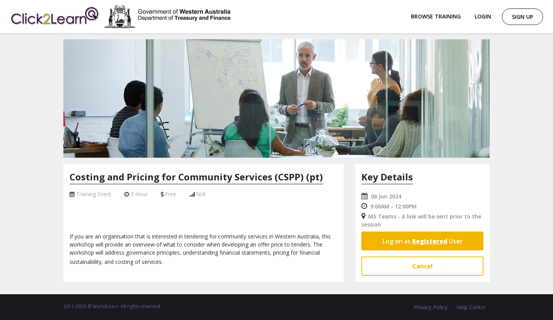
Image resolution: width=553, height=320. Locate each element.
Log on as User (422, 241)
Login (483, 16)
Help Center (471, 307)
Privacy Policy (430, 307)
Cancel (422, 266)
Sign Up (522, 16)
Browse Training (436, 16)
